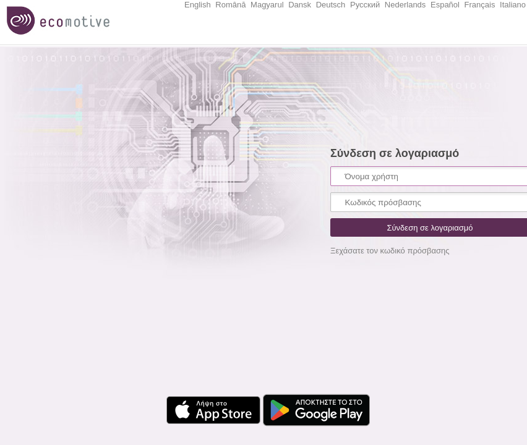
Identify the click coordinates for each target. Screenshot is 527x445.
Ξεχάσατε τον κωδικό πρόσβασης (390, 250)
